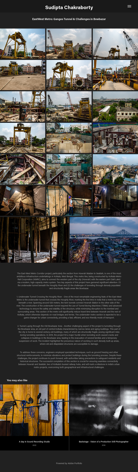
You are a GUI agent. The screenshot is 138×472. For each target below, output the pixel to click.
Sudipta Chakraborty (69, 7)
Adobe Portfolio (75, 463)
